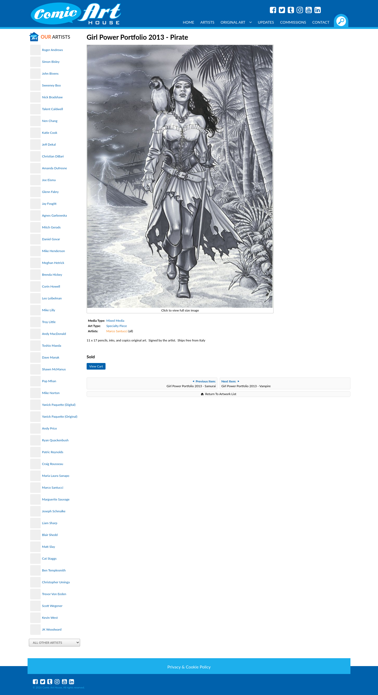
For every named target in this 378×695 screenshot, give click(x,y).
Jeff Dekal (49, 144)
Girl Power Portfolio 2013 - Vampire (246, 383)
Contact (320, 22)
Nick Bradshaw (52, 97)
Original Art (235, 22)
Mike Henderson (53, 251)
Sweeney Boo (51, 85)
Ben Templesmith (54, 570)
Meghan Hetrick (53, 263)
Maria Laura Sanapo (55, 476)
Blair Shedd (49, 535)
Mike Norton (51, 393)
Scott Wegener (52, 606)
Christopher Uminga (56, 582)
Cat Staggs (49, 558)
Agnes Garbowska (54, 215)
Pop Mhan (49, 381)
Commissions (293, 22)
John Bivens (50, 73)
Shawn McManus (54, 369)
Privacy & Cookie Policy (189, 666)
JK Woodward (51, 629)
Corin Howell (51, 286)
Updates (266, 22)
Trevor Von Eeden (54, 594)
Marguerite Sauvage (56, 499)
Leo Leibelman (52, 298)
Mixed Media (115, 321)
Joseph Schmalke (53, 511)
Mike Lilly (48, 310)
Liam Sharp (49, 523)
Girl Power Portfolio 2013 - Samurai (191, 383)
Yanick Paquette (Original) (59, 416)
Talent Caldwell (52, 109)
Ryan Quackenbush (55, 440)
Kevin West (50, 618)
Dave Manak (50, 357)
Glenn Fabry (50, 192)
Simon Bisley (51, 62)
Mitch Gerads (51, 227)
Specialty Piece (116, 326)
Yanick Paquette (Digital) (58, 405)
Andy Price (49, 428)
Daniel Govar (51, 239)
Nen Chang (49, 121)
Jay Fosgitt (49, 204)
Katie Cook (49, 133)
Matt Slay (48, 547)
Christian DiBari (53, 156)
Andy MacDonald (54, 334)
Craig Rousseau (52, 464)
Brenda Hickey (52, 275)
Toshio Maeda (51, 346)
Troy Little (49, 322)
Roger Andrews (52, 50)
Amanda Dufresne (54, 168)
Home (188, 22)
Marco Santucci (52, 487)
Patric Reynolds (52, 452)
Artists (207, 22)
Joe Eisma (49, 180)
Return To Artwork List (220, 394)
